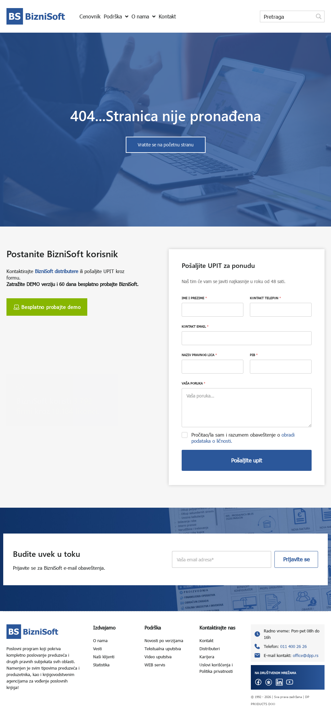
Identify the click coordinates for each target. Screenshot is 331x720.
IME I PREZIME (194, 298)
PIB (254, 355)
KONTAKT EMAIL (195, 326)
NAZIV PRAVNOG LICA (199, 355)
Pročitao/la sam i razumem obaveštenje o (242, 438)
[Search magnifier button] (318, 16)
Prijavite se (296, 559)
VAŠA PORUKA (193, 383)
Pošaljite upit (246, 460)
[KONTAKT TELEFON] (281, 310)
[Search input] (287, 16)
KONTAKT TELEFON (265, 298)
